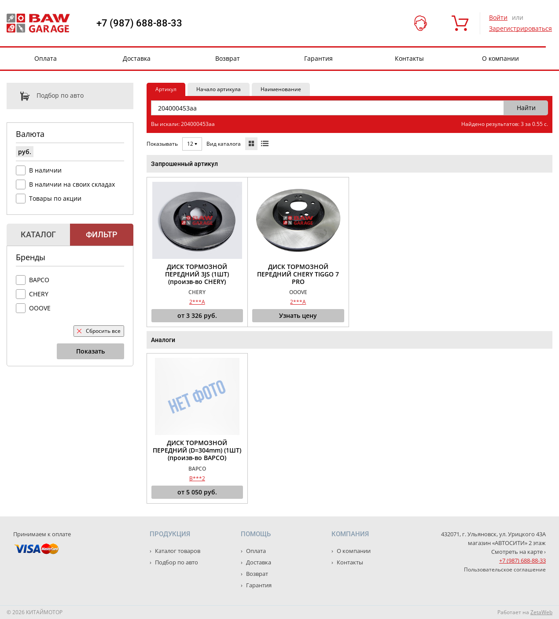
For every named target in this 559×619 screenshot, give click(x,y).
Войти (498, 17)
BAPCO (39, 280)
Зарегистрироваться (520, 28)
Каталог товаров (177, 551)
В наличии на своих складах (72, 184)
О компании (500, 58)
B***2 (197, 478)
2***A (197, 302)
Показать (90, 351)
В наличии (45, 170)
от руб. (197, 315)
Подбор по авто (45, 96)
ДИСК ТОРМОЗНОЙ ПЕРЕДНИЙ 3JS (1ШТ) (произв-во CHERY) (197, 274)
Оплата (45, 58)
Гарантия (318, 58)
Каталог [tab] (38, 234)
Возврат (227, 58)
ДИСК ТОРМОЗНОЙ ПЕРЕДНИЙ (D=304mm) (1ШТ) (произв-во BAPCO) (197, 450)
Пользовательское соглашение (505, 569)
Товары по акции (55, 198)
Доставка (137, 58)
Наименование (281, 89)
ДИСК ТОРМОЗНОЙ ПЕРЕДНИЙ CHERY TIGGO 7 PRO (298, 274)
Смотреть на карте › (518, 552)
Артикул (166, 89)
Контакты (409, 58)
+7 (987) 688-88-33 (139, 23)
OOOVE (40, 308)
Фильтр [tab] (101, 234)
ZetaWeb (541, 612)
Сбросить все (99, 331)
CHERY (38, 294)
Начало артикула (218, 89)
